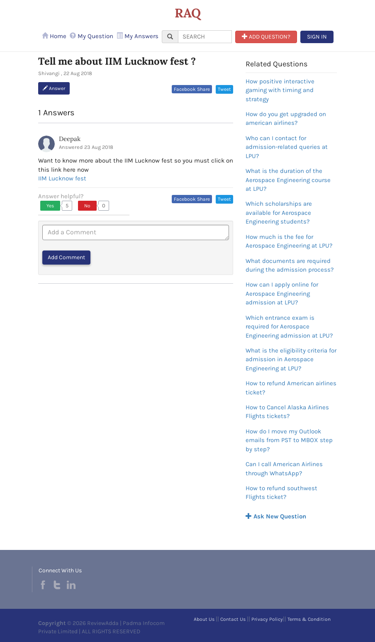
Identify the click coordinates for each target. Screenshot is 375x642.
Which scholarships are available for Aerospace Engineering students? (279, 212)
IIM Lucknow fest (62, 178)
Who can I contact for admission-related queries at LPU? (287, 147)
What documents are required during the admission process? (290, 265)
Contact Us (233, 619)
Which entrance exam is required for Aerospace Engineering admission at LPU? (289, 326)
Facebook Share (192, 89)
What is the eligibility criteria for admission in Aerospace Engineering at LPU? (291, 359)
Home (54, 36)
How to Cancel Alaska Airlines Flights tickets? (287, 412)
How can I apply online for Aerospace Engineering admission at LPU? (282, 293)
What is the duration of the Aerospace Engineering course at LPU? (288, 179)
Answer (54, 88)
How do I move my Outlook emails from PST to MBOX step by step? (289, 440)
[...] (205, 36)
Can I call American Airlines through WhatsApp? (284, 468)
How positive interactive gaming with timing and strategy (280, 90)
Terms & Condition (309, 619)
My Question (91, 36)
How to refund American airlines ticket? (291, 387)
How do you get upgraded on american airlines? (286, 118)
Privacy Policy (267, 619)
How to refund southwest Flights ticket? (281, 492)
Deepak (69, 139)
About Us (204, 619)
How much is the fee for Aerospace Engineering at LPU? (289, 241)
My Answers (137, 36)
